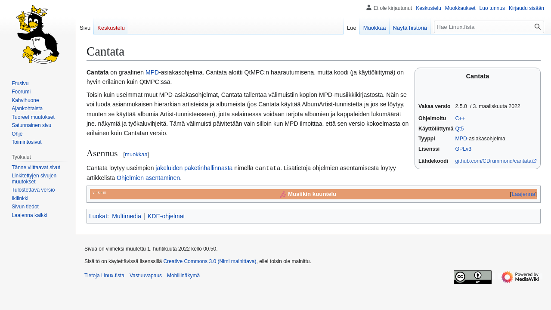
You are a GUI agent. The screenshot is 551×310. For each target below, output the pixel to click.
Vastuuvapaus (146, 275)
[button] (29, 215)
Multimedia (126, 215)
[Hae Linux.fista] (489, 27)
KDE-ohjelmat (166, 215)
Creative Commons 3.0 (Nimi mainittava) (209, 261)
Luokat (98, 215)
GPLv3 (463, 149)
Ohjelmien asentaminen (148, 177)
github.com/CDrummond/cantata (493, 161)
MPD (461, 139)
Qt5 (459, 129)
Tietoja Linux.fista (104, 275)
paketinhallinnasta (208, 167)
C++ (460, 118)
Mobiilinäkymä (183, 275)
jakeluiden (169, 167)
